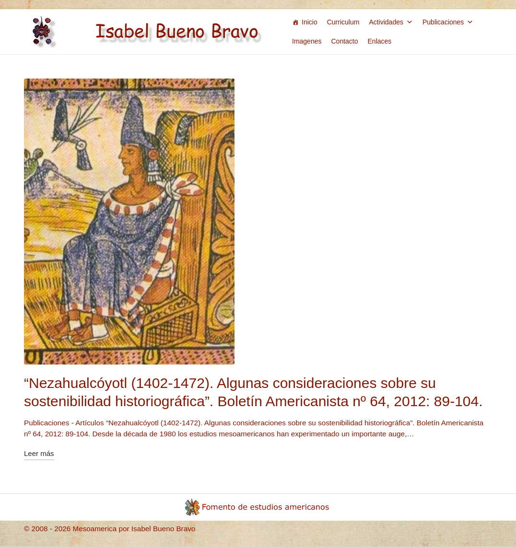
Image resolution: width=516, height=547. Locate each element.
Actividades (391, 22)
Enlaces (380, 41)
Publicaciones (447, 22)
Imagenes (306, 41)
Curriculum (343, 22)
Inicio (309, 22)
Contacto (344, 41)
